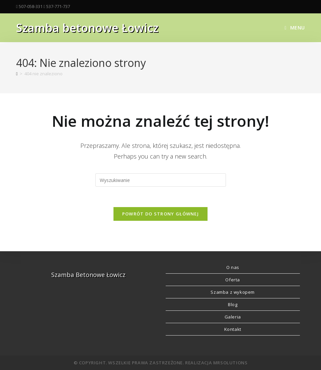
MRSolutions (230, 363)
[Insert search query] (160, 180)
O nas (232, 267)
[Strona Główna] (17, 74)
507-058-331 (31, 6)
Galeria (233, 317)
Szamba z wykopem (233, 292)
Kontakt (232, 329)
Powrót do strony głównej (160, 214)
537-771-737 (58, 6)
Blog (232, 304)
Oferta (232, 280)
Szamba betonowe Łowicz (87, 27)
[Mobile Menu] (295, 27)
